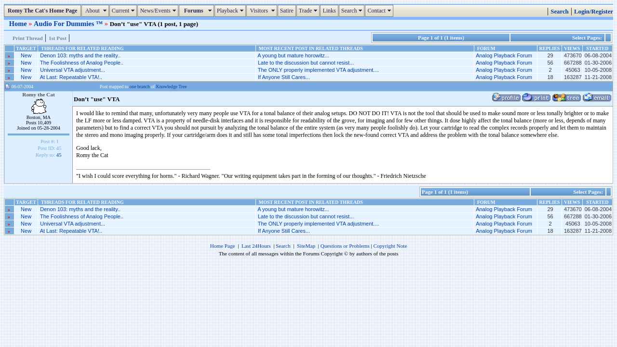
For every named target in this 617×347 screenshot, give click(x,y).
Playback (231, 10)
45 (58, 155)
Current (124, 10)
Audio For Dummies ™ (69, 23)
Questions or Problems (345, 246)
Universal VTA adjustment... (72, 70)
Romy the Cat (38, 94)
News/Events (159, 10)
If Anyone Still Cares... (284, 77)
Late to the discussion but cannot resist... (306, 63)
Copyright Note (390, 246)
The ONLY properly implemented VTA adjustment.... (318, 70)
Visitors (263, 10)
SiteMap (306, 246)
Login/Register (593, 11)
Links (328, 10)
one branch (140, 86)
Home (18, 23)
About (96, 10)
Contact (380, 10)
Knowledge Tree (171, 86)
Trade (309, 10)
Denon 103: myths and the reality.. (80, 55)
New (26, 55)
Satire (287, 10)
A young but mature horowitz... (293, 55)
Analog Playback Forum (504, 55)
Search (353, 10)
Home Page (222, 246)
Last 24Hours (256, 246)
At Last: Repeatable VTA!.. (71, 77)
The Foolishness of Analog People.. (81, 63)
